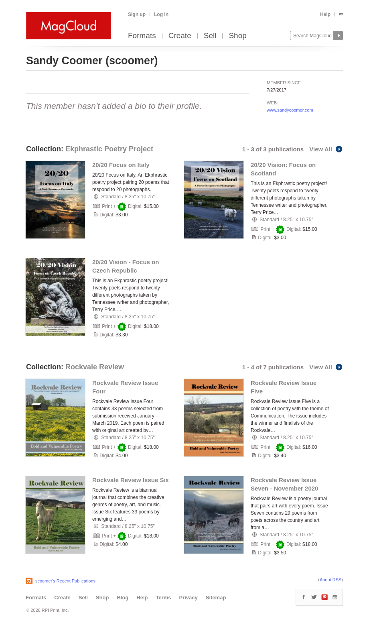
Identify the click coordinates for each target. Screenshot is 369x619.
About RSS (330, 579)
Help (325, 14)
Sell (210, 36)
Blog (122, 598)
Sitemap (216, 598)
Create (179, 36)
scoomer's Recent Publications (65, 580)
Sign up (137, 14)
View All (326, 149)
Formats (142, 36)
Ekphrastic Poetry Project (109, 149)
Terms (163, 598)
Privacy (188, 598)
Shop (237, 36)
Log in (161, 14)
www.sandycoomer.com (290, 110)
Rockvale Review (94, 367)
